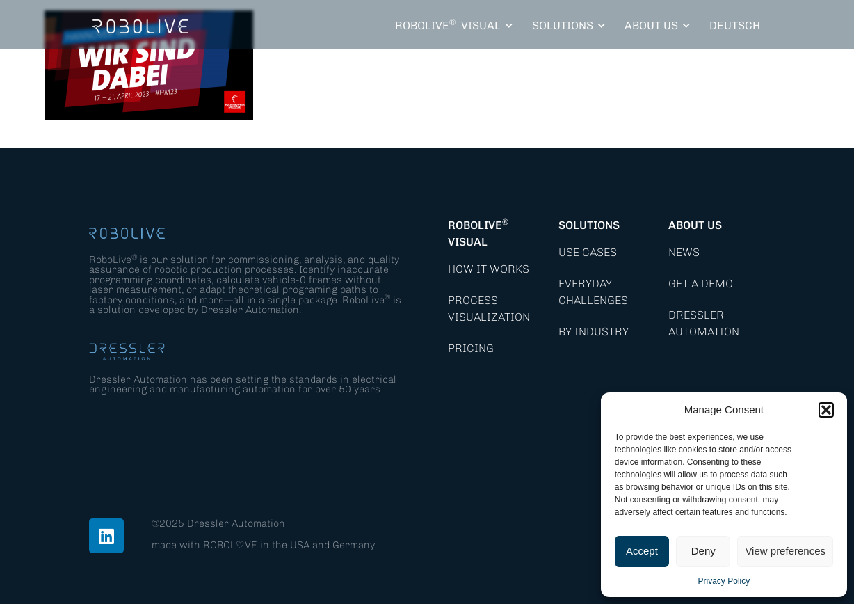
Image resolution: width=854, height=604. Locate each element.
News (684, 252)
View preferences (785, 551)
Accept (642, 551)
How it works (488, 269)
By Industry (593, 331)
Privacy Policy (724, 581)
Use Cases (587, 252)
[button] (826, 410)
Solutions (589, 225)
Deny (703, 551)
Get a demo (700, 283)
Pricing (471, 348)
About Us (695, 225)
